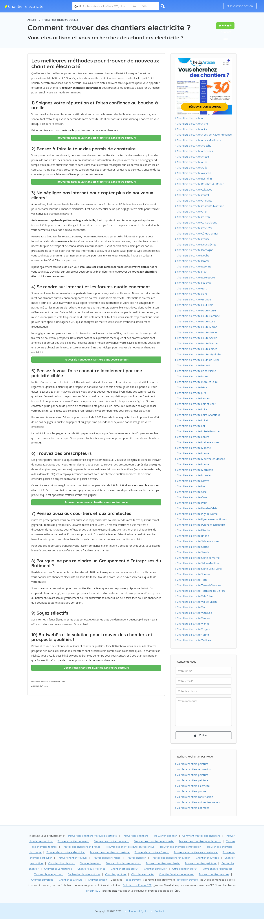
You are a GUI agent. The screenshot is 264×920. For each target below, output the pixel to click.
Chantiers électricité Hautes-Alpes (196, 349)
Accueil (31, 19)
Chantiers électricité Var (190, 607)
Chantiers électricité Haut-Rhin (194, 305)
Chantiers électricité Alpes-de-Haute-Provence (203, 134)
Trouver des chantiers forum (152, 853)
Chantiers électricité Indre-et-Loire (196, 382)
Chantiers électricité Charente (193, 200)
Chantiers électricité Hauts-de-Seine (197, 360)
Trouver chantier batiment (73, 842)
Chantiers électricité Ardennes (194, 151)
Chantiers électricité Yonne (192, 634)
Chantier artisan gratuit (125, 869)
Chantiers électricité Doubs (192, 255)
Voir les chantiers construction (194, 797)
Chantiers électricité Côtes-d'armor (196, 233)
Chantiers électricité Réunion (193, 530)
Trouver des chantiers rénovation (171, 858)
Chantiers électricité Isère (191, 387)
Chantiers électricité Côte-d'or (193, 228)
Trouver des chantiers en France (81, 847)
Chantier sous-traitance (58, 869)
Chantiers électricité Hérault (192, 365)
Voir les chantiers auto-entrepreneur (197, 803)
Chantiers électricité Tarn (191, 579)
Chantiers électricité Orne (191, 497)
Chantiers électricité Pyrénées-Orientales (200, 524)
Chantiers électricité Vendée (192, 618)
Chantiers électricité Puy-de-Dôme (196, 514)
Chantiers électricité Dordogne (194, 250)
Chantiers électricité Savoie (192, 552)
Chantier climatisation (61, 864)
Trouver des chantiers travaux (60, 19)
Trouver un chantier (165, 836)
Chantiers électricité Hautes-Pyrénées (198, 354)
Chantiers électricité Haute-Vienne (196, 343)
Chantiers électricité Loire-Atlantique (197, 415)
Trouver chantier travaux (72, 858)
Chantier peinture (115, 875)
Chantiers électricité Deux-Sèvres (195, 244)
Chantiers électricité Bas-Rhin (193, 178)
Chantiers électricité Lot (190, 426)
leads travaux (133, 880)
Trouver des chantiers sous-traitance (196, 853)
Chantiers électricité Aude (191, 167)
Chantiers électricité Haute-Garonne (197, 316)
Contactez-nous (186, 661)
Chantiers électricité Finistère (193, 283)
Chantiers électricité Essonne (193, 266)
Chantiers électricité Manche (193, 448)
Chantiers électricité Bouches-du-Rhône (199, 184)
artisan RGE (93, 891)
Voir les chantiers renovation (193, 770)
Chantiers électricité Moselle (192, 475)
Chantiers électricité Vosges (192, 629)
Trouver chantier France (106, 858)
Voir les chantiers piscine (190, 792)
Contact (159, 911)
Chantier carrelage (42, 880)
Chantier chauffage (208, 858)
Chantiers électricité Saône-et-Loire (197, 541)
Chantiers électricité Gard (191, 288)
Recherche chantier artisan (84, 875)
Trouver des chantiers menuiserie (154, 842)
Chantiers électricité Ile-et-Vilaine (195, 371)
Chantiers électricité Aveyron (193, 173)
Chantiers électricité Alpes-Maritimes (198, 140)
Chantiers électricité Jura (190, 393)
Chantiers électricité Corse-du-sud (196, 222)
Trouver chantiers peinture (201, 864)
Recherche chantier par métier (195, 757)
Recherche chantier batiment (111, 842)
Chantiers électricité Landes (192, 398)
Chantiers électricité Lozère (192, 437)
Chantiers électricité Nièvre (192, 481)
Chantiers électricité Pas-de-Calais (196, 508)
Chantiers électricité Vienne (192, 623)
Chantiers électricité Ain (190, 118)
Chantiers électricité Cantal (192, 195)
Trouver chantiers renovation (123, 864)
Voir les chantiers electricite (192, 786)
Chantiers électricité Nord (191, 486)
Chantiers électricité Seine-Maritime (197, 563)
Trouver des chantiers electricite (65, 853)
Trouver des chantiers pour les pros (200, 842)
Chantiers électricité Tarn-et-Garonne (198, 585)
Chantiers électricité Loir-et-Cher (195, 404)
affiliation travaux (187, 880)
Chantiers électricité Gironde (193, 299)
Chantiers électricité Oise (191, 492)
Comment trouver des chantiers (201, 836)
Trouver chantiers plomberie (163, 864)
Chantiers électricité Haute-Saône (196, 332)
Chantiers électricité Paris (191, 503)
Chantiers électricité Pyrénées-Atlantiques (201, 519)
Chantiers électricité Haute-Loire (195, 321)
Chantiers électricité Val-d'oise (194, 596)
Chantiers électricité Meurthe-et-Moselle (200, 459)
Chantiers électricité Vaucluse (193, 612)
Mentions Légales (138, 911)
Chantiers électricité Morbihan (194, 470)
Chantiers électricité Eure (191, 272)
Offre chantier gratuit (185, 869)
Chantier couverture (71, 880)
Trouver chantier (136, 858)
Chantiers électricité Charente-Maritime (199, 206)
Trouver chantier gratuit (48, 875)
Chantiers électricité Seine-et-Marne (197, 557)
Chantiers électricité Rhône (192, 535)
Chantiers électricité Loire (191, 409)
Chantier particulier (155, 869)
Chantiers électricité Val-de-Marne (196, 601)
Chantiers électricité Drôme (192, 261)
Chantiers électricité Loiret (191, 420)
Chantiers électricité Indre (191, 376)
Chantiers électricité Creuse (192, 239)
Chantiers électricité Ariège (192, 156)
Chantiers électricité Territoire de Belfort (200, 590)
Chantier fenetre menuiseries (176, 875)
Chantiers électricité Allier (191, 129)
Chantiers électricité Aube (191, 162)
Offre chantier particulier (218, 869)
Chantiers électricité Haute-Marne (196, 327)
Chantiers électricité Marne (192, 453)
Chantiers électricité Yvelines (193, 640)
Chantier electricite (24, 6)
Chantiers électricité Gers (191, 294)
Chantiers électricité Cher (191, 211)
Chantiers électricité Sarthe (192, 546)
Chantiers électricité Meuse (192, 464)
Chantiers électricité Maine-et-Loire (197, 442)
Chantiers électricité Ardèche (193, 145)
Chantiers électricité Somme (192, 574)
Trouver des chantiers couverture (110, 853)
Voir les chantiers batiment (192, 808)
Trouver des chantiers (135, 836)
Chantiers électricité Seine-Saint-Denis (198, 568)
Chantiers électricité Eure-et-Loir (195, 277)
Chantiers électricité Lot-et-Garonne (197, 431)
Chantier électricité (142, 875)
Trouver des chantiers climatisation (181, 847)
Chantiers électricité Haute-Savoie (196, 338)
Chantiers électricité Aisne (191, 123)
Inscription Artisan (240, 6)
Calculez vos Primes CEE (137, 886)
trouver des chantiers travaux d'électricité (92, 836)
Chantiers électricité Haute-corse (195, 310)
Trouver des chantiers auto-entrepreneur (130, 847)
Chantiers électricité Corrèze (193, 217)
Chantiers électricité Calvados (193, 189)
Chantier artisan (98, 880)
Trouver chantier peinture (214, 875)
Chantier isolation (90, 864)
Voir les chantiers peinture (191, 764)
